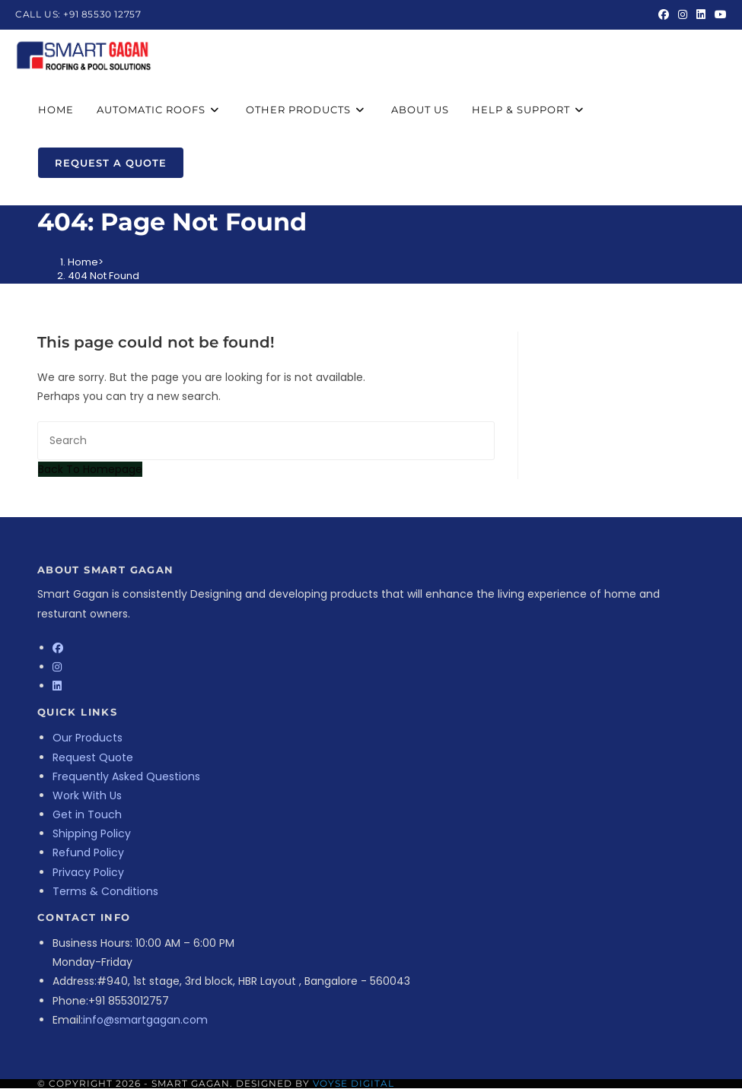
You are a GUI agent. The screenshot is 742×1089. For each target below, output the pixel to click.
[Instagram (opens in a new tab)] (683, 14)
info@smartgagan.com (145, 1019)
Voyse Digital (353, 1083)
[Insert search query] (266, 440)
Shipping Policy (92, 833)
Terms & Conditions (105, 891)
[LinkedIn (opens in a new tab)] (701, 14)
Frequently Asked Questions (126, 776)
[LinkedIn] (57, 686)
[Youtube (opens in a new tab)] (718, 14)
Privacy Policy (88, 872)
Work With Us (87, 795)
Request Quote (93, 757)
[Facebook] (58, 648)
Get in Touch (87, 814)
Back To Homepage (90, 469)
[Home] (83, 262)
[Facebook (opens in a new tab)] (664, 14)
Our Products (88, 737)
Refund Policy (88, 852)
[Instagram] (57, 667)
